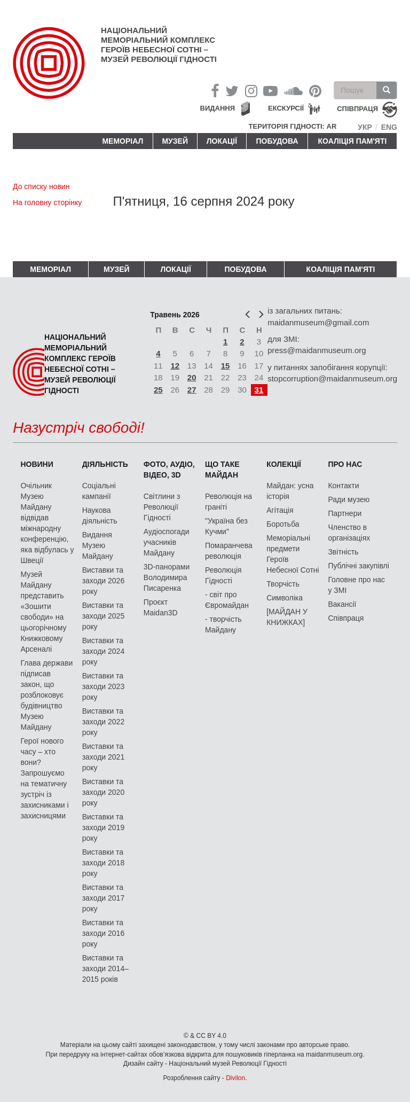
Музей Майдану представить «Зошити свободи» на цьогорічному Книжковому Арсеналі (43, 611)
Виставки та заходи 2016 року (103, 933)
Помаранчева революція (229, 550)
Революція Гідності (223, 575)
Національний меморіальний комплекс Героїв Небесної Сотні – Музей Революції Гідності (159, 45)
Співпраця (346, 618)
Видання (217, 108)
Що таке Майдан (222, 469)
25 (158, 389)
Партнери (344, 513)
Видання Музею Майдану (97, 545)
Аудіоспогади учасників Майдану (167, 542)
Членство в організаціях (349, 532)
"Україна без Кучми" (226, 526)
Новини (36, 464)
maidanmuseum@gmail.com (318, 322)
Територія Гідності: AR (293, 126)
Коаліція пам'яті (352, 141)
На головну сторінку (47, 202)
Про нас (345, 464)
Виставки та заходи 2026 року (103, 581)
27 (191, 389)
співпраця (357, 109)
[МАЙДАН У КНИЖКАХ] (287, 617)
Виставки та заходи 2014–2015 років (105, 968)
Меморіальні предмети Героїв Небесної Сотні (292, 554)
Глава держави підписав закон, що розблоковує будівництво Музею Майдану (46, 695)
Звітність (343, 552)
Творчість (282, 584)
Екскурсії (286, 108)
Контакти (343, 485)
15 (225, 365)
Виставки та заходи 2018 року (103, 863)
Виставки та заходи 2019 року (103, 827)
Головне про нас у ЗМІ (356, 585)
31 (259, 389)
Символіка (284, 597)
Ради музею (348, 499)
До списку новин (41, 186)
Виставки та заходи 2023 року (103, 686)
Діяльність (105, 464)
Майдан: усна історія (289, 491)
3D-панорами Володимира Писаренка (167, 577)
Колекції (283, 464)
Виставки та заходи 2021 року (103, 757)
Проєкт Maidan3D (161, 607)
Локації (222, 141)
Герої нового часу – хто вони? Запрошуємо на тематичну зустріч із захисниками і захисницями (44, 778)
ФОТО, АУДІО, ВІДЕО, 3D (169, 469)
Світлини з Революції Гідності (162, 507)
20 (191, 377)
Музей (175, 141)
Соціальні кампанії (99, 491)
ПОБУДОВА (277, 141)
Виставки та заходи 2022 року (103, 722)
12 (174, 365)
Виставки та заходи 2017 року (103, 898)
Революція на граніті (228, 501)
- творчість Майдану (223, 624)
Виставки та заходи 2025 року (103, 616)
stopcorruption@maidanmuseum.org (332, 378)
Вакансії (342, 604)
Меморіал (122, 141)
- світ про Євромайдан (227, 599)
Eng (389, 127)
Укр (365, 127)
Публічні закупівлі (358, 565)
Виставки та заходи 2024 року (103, 651)
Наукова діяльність (99, 515)
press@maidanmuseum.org (316, 350)
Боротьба (282, 524)
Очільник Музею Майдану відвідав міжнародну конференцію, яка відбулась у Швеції (47, 523)
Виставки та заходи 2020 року (103, 792)
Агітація (279, 510)
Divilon (235, 1078)
